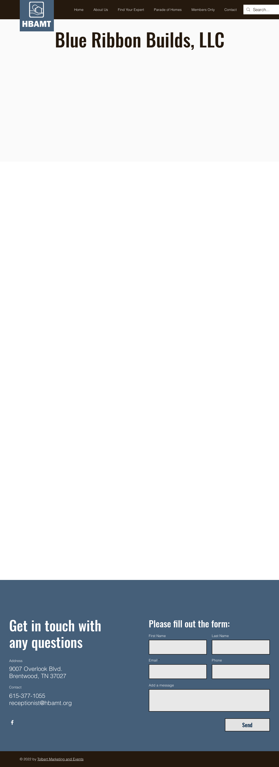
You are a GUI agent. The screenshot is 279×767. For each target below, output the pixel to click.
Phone (217, 660)
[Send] (247, 724)
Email (153, 660)
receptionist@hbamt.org (40, 702)
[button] (131, 9)
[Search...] (265, 10)
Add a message (161, 685)
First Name (157, 636)
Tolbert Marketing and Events (60, 759)
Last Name (220, 636)
